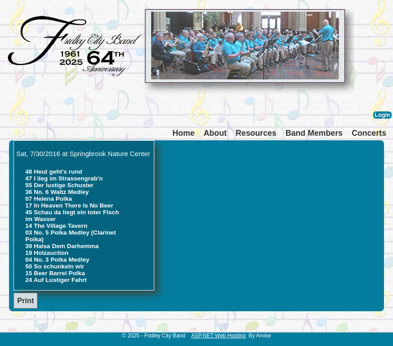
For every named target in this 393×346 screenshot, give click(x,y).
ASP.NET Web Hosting (218, 335)
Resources (256, 133)
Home (183, 133)
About (215, 133)
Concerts (368, 133)
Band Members (314, 133)
